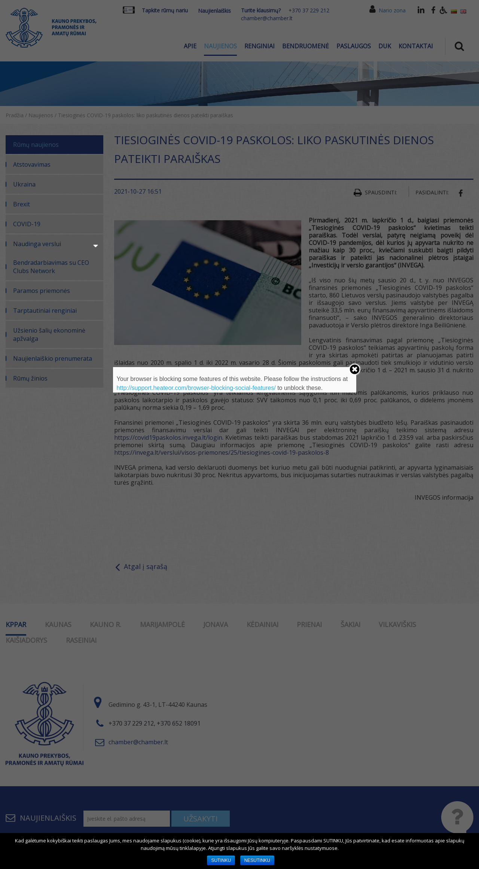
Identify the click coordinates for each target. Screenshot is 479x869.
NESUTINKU (257, 860)
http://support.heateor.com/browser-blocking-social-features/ (196, 388)
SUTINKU (221, 860)
